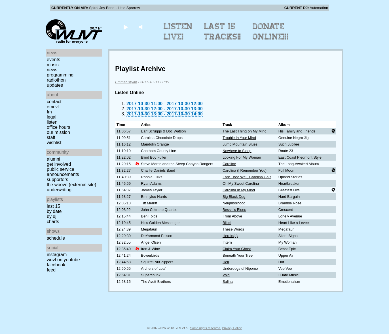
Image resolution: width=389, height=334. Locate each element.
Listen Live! (178, 31)
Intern (227, 242)
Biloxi (227, 223)
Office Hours (58, 127)
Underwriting (59, 189)
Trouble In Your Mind (239, 138)
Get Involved (59, 164)
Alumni (53, 159)
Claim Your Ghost (237, 249)
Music (53, 64)
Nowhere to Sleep (237, 151)
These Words (233, 229)
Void (226, 275)
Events (53, 59)
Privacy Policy (232, 328)
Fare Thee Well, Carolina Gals (247, 177)
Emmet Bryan (126, 82)
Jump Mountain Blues (240, 144)
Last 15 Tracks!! (222, 31)
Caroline (229, 164)
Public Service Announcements (63, 172)
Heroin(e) (230, 236)
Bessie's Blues (234, 210)
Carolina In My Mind (239, 190)
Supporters (57, 179)
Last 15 (53, 206)
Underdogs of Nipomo (240, 268)
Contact (54, 101)
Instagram (57, 254)
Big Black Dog (234, 196)
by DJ (51, 216)
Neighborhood (234, 203)
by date (54, 211)
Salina (228, 281)
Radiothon (56, 80)
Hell (226, 262)
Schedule (56, 238)
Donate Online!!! (270, 31)
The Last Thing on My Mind (245, 131)
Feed (51, 269)
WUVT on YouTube (63, 259)
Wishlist (54, 142)
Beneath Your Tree (238, 255)
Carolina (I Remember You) (245, 170)
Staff (51, 137)
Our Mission (58, 132)
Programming (60, 74)
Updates (55, 85)
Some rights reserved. (205, 328)
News (52, 69)
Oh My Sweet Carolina (241, 183)
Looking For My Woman (242, 157)
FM (49, 111)
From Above (232, 216)
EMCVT (53, 106)
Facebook (56, 264)
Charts (53, 221)
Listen (52, 122)
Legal (51, 117)
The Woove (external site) (71, 184)
